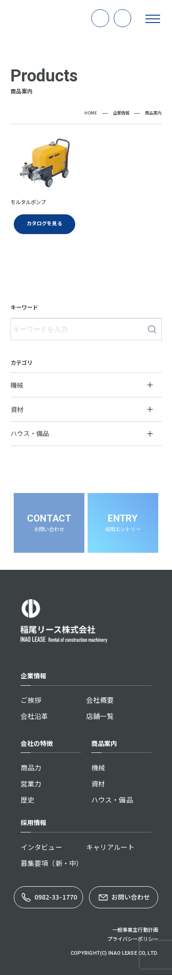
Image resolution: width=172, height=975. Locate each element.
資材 (98, 783)
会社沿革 (35, 716)
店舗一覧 (100, 716)
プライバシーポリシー (132, 938)
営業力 (31, 783)
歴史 (27, 799)
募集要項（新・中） (52, 863)
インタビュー (41, 847)
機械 (98, 767)
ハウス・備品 (112, 799)
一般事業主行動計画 (135, 929)
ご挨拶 (31, 700)
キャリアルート (110, 847)
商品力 (31, 767)
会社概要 (100, 700)
